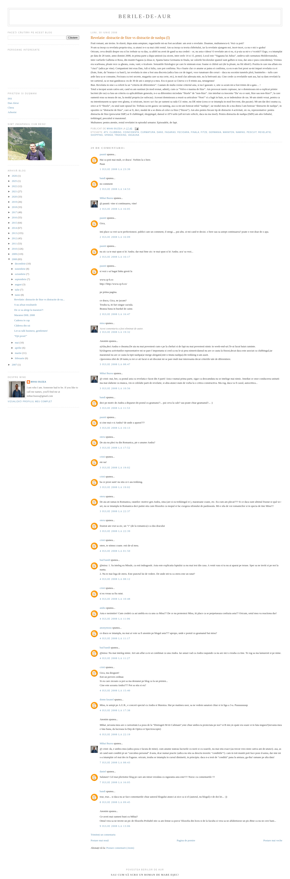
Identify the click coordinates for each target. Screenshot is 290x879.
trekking (121, 135)
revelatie (264, 132)
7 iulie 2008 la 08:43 (115, 762)
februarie (20, 358)
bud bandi (105, 559)
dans (160, 132)
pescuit (252, 132)
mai (17, 342)
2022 (15, 186)
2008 (15, 259)
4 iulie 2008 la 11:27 (115, 658)
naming (240, 132)
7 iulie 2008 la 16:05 (115, 782)
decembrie (20, 263)
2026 (15, 175)
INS (10, 98)
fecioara (183, 132)
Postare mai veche (272, 840)
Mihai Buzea (106, 197)
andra (102, 607)
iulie (17, 289)
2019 (15, 201)
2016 (15, 217)
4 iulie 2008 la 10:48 (115, 598)
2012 (15, 238)
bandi (102, 178)
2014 (15, 227)
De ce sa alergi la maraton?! (28, 309)
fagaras (170, 132)
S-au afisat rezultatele (25, 304)
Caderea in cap (22, 320)
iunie (18, 294)
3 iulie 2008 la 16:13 (115, 427)
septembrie (21, 279)
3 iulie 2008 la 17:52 (115, 447)
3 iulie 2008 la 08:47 (115, 364)
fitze (204, 132)
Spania (109, 135)
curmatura (148, 132)
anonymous (106, 627)
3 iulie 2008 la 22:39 (115, 531)
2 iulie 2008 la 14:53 (115, 188)
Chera (11, 107)
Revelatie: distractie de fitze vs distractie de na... (39, 299)
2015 (15, 222)
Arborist (12, 112)
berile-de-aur (145, 16)
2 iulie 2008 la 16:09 (115, 236)
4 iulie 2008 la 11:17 (115, 638)
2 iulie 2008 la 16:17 (115, 256)
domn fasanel (107, 699)
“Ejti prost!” (20, 335)
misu (102, 323)
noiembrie (20, 268)
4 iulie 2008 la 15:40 (115, 690)
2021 (15, 191)
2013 (15, 233)
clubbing (115, 132)
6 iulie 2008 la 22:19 (115, 734)
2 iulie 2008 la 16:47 (115, 314)
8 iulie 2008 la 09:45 (115, 802)
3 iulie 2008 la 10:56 (115, 388)
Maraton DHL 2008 (24, 315)
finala (195, 132)
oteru (102, 436)
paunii (103, 154)
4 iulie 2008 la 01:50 (115, 550)
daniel (103, 771)
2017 (15, 212)
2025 (15, 180)
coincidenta (131, 132)
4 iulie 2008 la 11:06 (115, 618)
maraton (228, 132)
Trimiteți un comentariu (103, 834)
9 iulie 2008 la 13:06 (115, 825)
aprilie (18, 347)
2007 (15, 364)
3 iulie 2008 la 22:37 (115, 511)
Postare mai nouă (100, 840)
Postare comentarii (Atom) (120, 847)
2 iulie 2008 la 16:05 (115, 208)
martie (18, 352)
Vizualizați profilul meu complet (30, 401)
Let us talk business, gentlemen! (31, 330)
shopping (97, 135)
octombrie (20, 273)
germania (215, 132)
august (18, 284)
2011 (15, 243)
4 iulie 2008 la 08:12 (115, 578)
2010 (15, 248)
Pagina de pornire (186, 840)
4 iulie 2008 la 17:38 (115, 710)
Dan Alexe (13, 102)
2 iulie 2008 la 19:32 (115, 331)
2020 (15, 196)
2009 (15, 253)
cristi (102, 456)
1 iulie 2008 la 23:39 (115, 169)
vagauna (133, 135)
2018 (15, 207)
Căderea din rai (22, 325)
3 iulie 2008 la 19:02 (115, 467)
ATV (106, 132)
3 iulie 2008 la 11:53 (115, 407)
